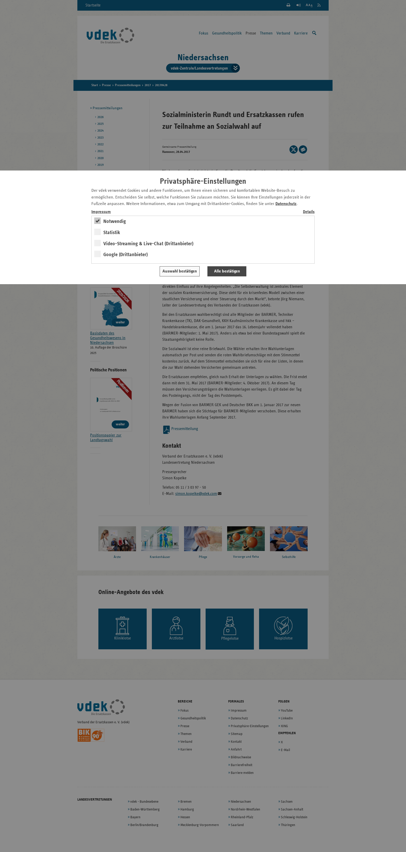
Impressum (101, 212)
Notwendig (114, 221)
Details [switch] (309, 212)
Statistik (111, 232)
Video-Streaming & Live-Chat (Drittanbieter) (148, 243)
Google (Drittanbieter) (125, 254)
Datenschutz (285, 204)
